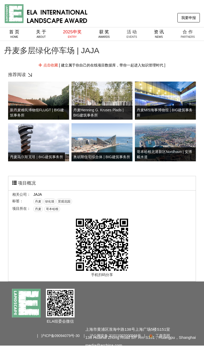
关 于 (41, 33)
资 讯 (159, 33)
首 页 (14, 33)
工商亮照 (159, 336)
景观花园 (64, 201)
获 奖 (104, 33)
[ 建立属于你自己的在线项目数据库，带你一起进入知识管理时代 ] (102, 65)
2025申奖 (72, 33)
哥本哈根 (52, 209)
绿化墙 (49, 201)
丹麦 (38, 201)
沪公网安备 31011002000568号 (115, 336)
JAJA (37, 194)
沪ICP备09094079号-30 (60, 336)
